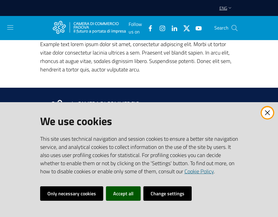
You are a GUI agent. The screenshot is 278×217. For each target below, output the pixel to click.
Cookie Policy (199, 171)
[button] (234, 28)
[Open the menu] (10, 27)
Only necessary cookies (71, 193)
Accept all (123, 193)
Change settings (167, 193)
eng (226, 8)
